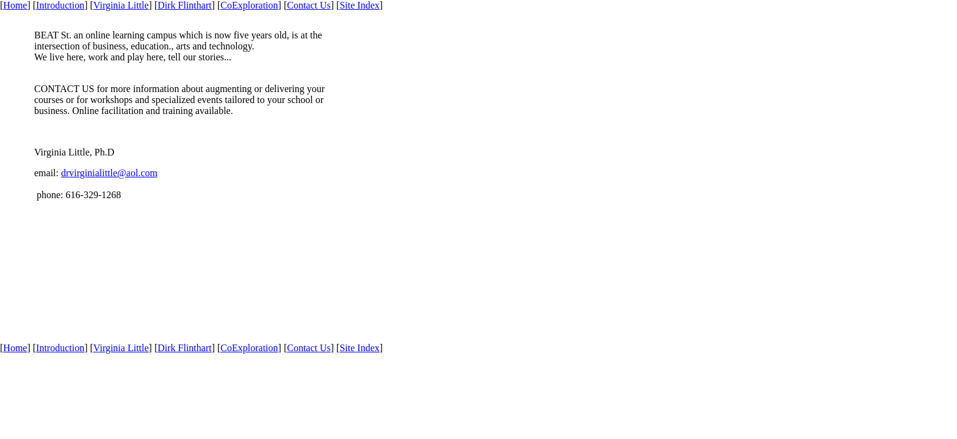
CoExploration (249, 5)
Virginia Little (121, 5)
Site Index (359, 5)
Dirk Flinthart (184, 5)
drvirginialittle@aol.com (109, 173)
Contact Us (309, 5)
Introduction (60, 5)
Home (15, 5)
